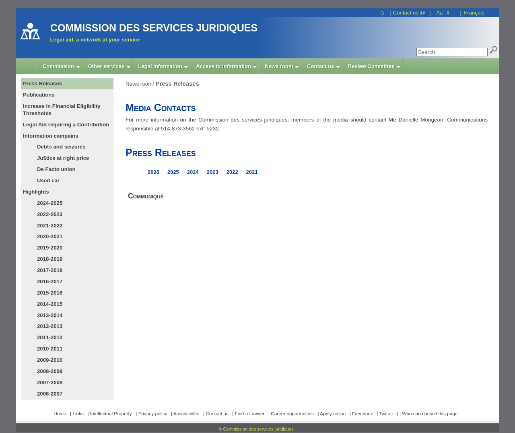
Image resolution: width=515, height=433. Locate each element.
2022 (232, 172)
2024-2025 (49, 203)
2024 (193, 172)
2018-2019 (49, 259)
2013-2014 (49, 315)
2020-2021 (49, 236)
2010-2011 (49, 349)
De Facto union (56, 169)
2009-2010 (49, 360)
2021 (252, 172)
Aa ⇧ (443, 13)
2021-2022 (49, 226)
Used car (48, 180)
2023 (212, 172)
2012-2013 (49, 326)
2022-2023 (49, 214)
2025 (173, 172)
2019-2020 (49, 248)
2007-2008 (49, 382)
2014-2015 (49, 304)
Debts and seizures (61, 147)
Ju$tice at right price (63, 158)
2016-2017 (49, 281)
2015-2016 (49, 293)
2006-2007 (49, 394)
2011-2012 (49, 337)
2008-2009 (49, 371)
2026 (153, 172)
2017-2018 (49, 270)
